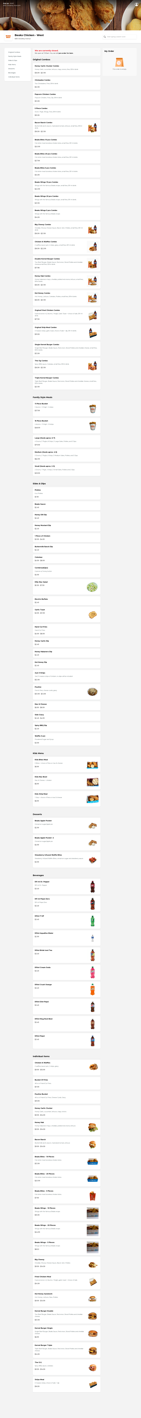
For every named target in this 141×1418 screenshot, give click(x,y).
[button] (34, 4)
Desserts (11, 69)
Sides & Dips (12, 60)
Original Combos (14, 52)
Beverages (12, 73)
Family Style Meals (14, 56)
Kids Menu (12, 64)
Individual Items (14, 77)
